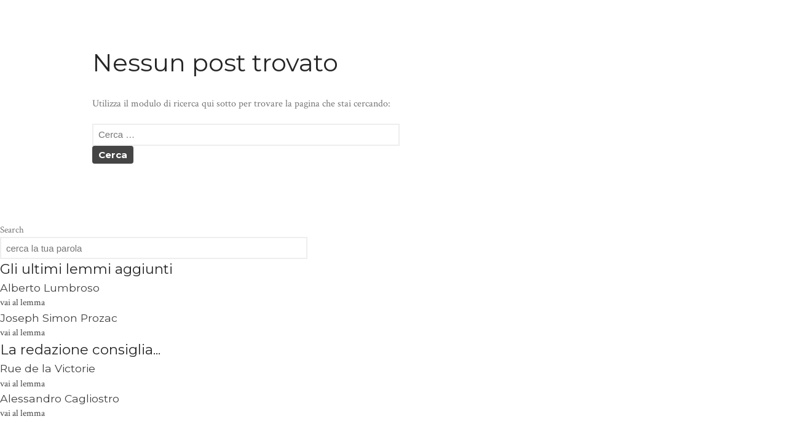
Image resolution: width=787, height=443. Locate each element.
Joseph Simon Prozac (58, 317)
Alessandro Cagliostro (59, 398)
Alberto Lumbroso (50, 287)
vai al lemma (22, 302)
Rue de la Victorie (47, 368)
